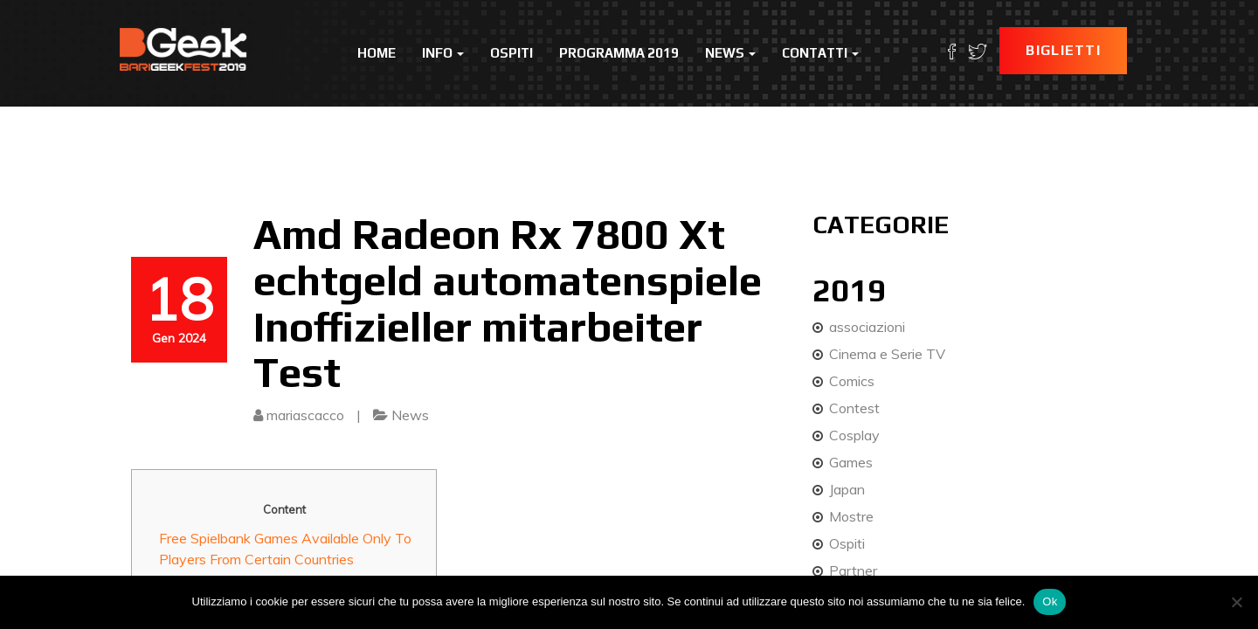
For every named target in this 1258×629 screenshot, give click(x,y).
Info (443, 52)
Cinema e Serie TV (887, 354)
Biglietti (1063, 50)
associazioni (867, 326)
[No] (1236, 602)
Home (376, 52)
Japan (847, 489)
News (730, 52)
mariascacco (305, 415)
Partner (853, 570)
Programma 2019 (619, 52)
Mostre (851, 516)
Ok (1049, 601)
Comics (851, 381)
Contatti (820, 52)
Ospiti (511, 52)
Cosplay (854, 435)
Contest (854, 408)
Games (851, 462)
